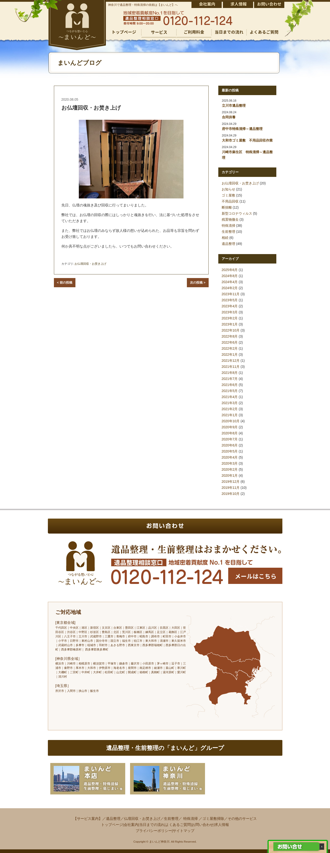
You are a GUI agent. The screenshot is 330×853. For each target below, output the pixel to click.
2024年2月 (230, 288)
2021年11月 (231, 367)
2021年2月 (230, 409)
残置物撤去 (230, 219)
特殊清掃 (228, 225)
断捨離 (227, 207)
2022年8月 (230, 336)
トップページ (112, 825)
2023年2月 (230, 318)
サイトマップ (183, 831)
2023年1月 (230, 324)
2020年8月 (230, 433)
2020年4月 (230, 457)
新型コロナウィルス (237, 213)
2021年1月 (230, 415)
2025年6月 (230, 270)
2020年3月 (230, 463)
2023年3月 (230, 312)
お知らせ (228, 189)
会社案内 (131, 825)
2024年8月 (230, 276)
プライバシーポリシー (154, 831)
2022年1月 (230, 354)
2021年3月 (230, 403)
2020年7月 (230, 439)
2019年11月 (231, 488)
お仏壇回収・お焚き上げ (90, 263)
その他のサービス (242, 818)
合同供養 (228, 117)
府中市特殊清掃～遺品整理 (242, 129)
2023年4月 (230, 306)
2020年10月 (231, 421)
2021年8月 (230, 373)
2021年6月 (230, 385)
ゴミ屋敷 (228, 195)
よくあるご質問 (178, 825)
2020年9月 (230, 427)
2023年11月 (231, 294)
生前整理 (228, 232)
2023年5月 (230, 300)
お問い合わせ (202, 825)
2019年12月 (231, 481)
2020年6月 (230, 445)
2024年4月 (230, 282)
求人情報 (221, 825)
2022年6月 (230, 342)
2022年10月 (231, 330)
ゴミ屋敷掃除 (213, 818)
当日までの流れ (152, 825)
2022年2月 (230, 348)
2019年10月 (231, 494)
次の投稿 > (197, 282)
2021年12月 (231, 360)
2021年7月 (230, 379)
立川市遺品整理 (234, 105)
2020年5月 (230, 451)
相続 (225, 238)
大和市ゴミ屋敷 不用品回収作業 (247, 140)
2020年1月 (230, 475)
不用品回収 (230, 201)
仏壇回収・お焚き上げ (142, 818)
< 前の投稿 (64, 282)
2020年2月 (230, 469)
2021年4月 (230, 397)
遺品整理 (228, 244)
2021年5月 (230, 391)
